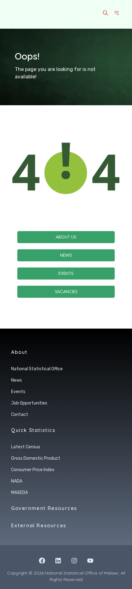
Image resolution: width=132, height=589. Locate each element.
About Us (66, 237)
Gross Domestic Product (35, 458)
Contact (19, 414)
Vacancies (66, 291)
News (66, 255)
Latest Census (25, 447)
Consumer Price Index (32, 469)
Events (66, 273)
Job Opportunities (29, 403)
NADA (16, 481)
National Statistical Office (37, 368)
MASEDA (19, 492)
